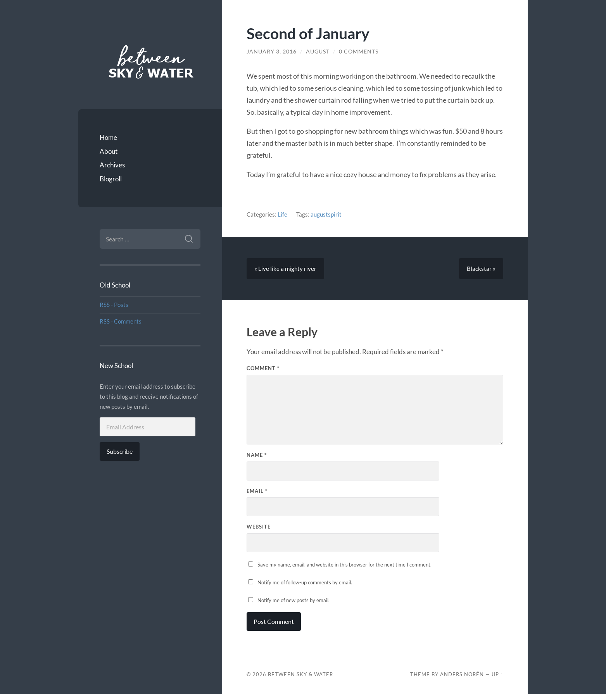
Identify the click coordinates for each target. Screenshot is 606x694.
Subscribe (120, 451)
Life (282, 214)
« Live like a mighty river (285, 268)
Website (259, 527)
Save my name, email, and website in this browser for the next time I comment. (344, 564)
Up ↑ (497, 674)
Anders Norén (462, 674)
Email (257, 491)
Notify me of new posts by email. (293, 600)
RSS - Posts (114, 304)
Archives (112, 165)
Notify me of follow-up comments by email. (304, 582)
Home (108, 137)
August (318, 51)
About (108, 151)
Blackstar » (481, 268)
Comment (263, 368)
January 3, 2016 (272, 51)
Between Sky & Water (300, 674)
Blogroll (111, 179)
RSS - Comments (121, 321)
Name (257, 455)
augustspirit (326, 214)
